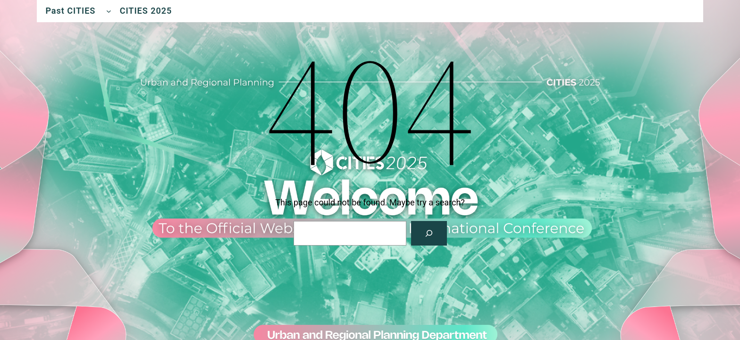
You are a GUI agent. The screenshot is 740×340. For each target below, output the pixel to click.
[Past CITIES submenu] (108, 11)
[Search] (429, 233)
